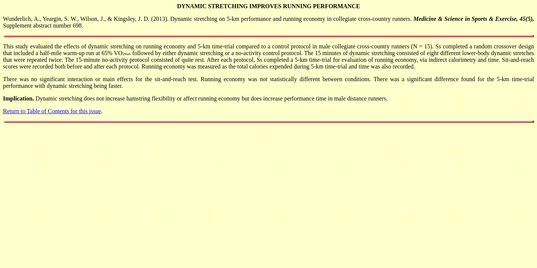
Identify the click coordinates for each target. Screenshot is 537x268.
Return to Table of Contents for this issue (52, 111)
